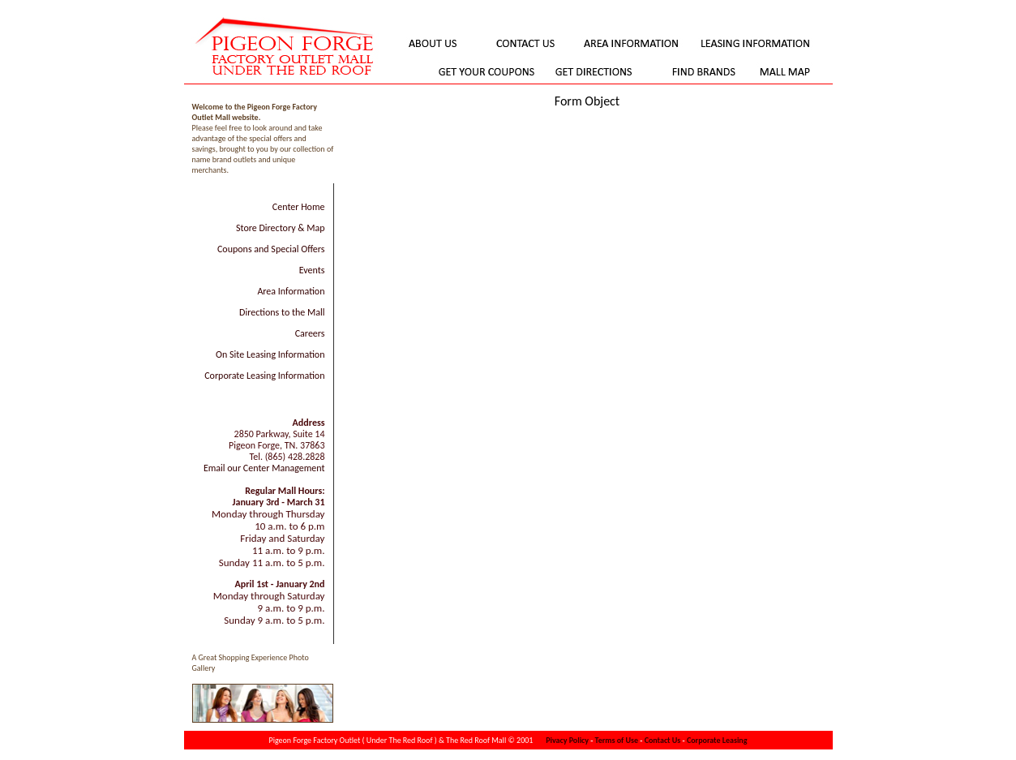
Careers (310, 333)
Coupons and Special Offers (271, 249)
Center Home (298, 207)
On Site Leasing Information (270, 354)
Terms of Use (615, 740)
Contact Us (663, 740)
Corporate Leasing (717, 740)
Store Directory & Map (280, 228)
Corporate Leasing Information (264, 375)
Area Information (290, 291)
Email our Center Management (264, 468)
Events (312, 270)
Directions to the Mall (281, 312)
